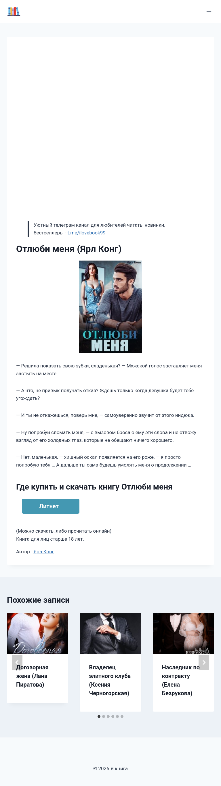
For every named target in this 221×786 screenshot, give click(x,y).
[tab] (99, 716)
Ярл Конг (43, 551)
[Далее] (204, 662)
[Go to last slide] (17, 662)
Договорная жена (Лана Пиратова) (32, 676)
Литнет (49, 506)
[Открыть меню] (208, 11)
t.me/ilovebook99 (86, 233)
